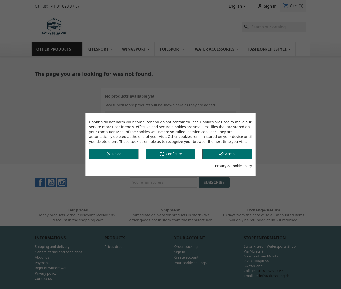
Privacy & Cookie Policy (233, 165)
